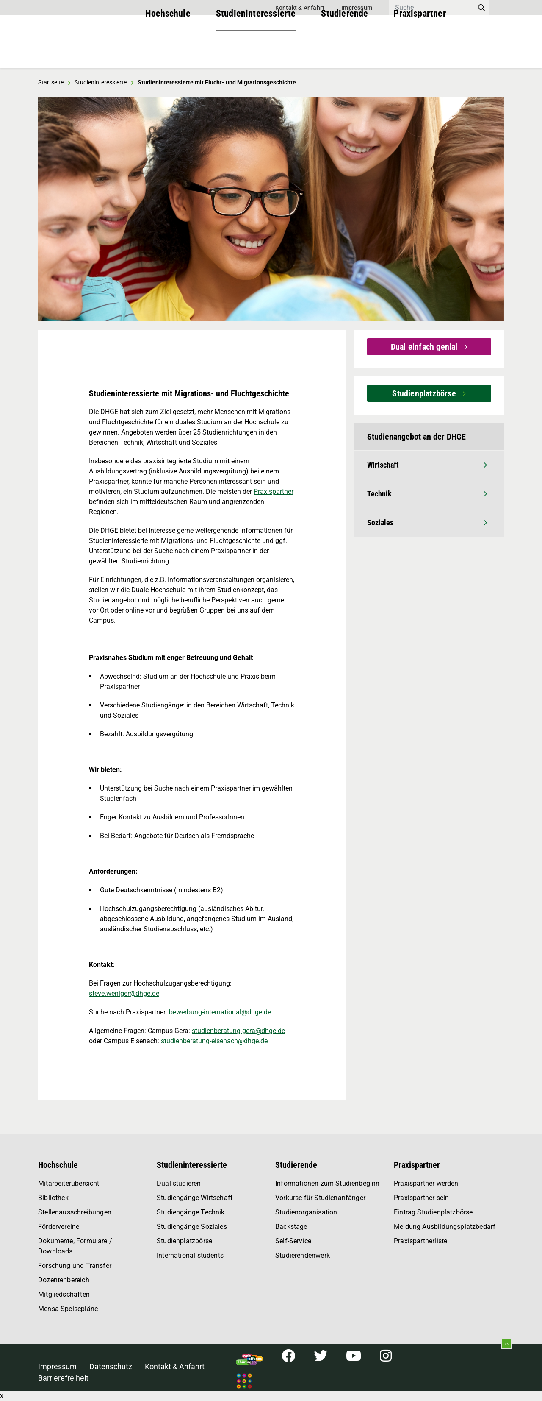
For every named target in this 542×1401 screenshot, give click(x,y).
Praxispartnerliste (420, 1241)
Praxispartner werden (426, 1183)
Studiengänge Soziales (192, 1227)
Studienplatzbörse (425, 393)
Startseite (51, 82)
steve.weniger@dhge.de (124, 993)
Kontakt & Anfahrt (299, 7)
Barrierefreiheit (63, 1377)
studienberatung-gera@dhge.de (238, 1031)
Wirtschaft (427, 464)
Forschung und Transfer (74, 1266)
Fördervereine (58, 1227)
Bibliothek (53, 1198)
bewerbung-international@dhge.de (220, 1012)
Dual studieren (179, 1183)
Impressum (356, 7)
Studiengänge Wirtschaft (194, 1198)
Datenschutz (110, 1366)
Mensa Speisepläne (68, 1309)
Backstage (291, 1227)
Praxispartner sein (421, 1198)
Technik (427, 493)
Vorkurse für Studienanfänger (320, 1198)
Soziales (427, 522)
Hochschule (168, 50)
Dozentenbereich (63, 1280)
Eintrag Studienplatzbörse (433, 1212)
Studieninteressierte (256, 50)
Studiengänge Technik (191, 1212)
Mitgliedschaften (64, 1294)
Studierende (344, 50)
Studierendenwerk (302, 1255)
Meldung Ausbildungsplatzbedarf (444, 1227)
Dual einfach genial (425, 347)
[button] (54, 209)
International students (190, 1255)
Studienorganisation (306, 1212)
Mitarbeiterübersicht (69, 1183)
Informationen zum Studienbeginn (327, 1183)
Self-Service (293, 1241)
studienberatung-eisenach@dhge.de (214, 1041)
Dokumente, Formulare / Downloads (75, 1246)
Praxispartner (419, 50)
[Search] (431, 7)
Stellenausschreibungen (74, 1212)
